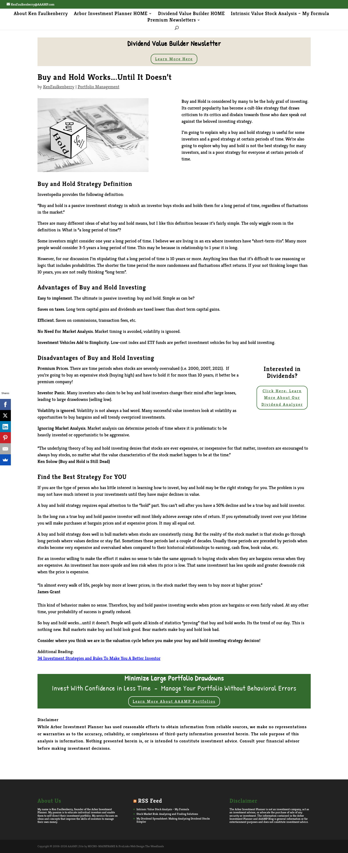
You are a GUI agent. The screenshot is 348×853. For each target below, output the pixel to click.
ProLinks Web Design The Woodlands (141, 846)
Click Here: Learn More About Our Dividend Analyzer (282, 397)
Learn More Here (174, 58)
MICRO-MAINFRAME (101, 846)
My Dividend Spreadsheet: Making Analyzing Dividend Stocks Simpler (173, 820)
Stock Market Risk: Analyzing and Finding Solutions (167, 814)
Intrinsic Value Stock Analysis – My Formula (280, 14)
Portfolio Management (98, 87)
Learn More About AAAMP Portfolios (174, 701)
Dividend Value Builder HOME (191, 14)
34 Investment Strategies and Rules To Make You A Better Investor (99, 658)
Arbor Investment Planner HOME (111, 14)
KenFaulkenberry (58, 87)
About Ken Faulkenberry (41, 14)
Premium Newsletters (171, 20)
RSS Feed (150, 800)
